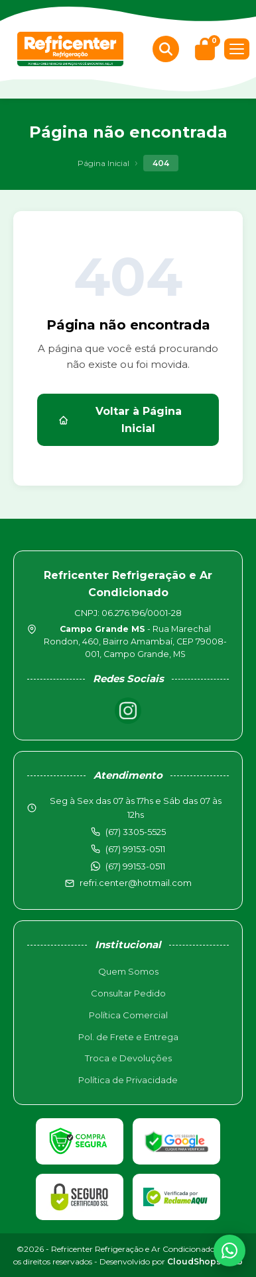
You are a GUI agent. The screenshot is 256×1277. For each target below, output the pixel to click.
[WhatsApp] (229, 1250)
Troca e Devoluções (128, 1058)
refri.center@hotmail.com (136, 882)
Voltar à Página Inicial (120, 420)
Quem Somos (128, 971)
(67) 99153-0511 (135, 866)
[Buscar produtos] (166, 49)
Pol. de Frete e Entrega (128, 1037)
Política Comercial (128, 1015)
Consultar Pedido (128, 993)
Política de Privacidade (128, 1080)
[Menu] (236, 49)
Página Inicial (103, 163)
